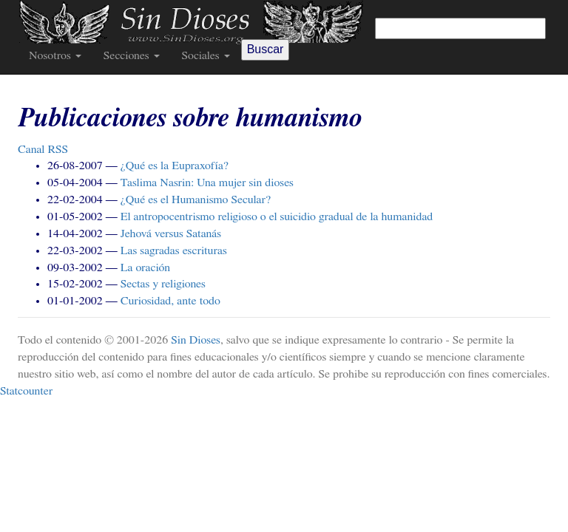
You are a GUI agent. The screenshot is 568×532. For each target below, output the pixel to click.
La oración (145, 267)
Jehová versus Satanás (171, 233)
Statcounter (26, 391)
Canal (43, 149)
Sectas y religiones (163, 284)
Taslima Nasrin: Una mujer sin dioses (207, 182)
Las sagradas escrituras (174, 250)
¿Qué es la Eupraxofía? (175, 165)
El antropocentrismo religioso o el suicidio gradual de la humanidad (277, 216)
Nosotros (55, 55)
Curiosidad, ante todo (170, 301)
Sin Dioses (195, 340)
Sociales (206, 55)
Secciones (132, 55)
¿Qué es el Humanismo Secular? (196, 199)
